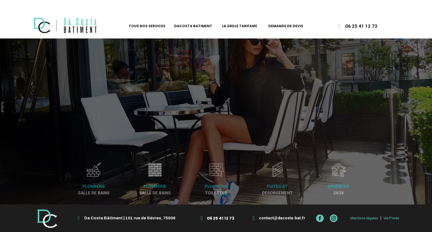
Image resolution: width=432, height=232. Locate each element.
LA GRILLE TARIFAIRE (239, 26)
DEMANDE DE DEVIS (285, 26)
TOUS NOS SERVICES (147, 26)
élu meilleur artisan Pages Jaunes (216, 5)
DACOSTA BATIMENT (193, 26)
